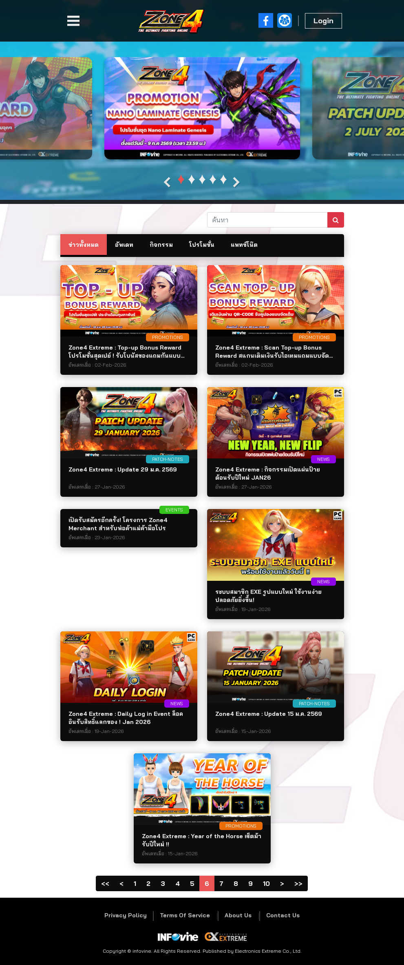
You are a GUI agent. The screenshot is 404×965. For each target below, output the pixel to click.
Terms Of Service (185, 915)
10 (266, 883)
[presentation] (167, 182)
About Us (238, 915)
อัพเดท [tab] (124, 244)
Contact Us (283, 915)
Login (323, 20)
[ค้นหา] (267, 220)
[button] (181, 179)
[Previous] (121, 883)
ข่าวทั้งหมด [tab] (83, 244)
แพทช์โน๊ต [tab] (244, 244)
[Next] (282, 883)
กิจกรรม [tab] (161, 244)
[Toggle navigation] (73, 21)
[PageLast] (298, 883)
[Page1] (105, 883)
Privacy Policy (125, 915)
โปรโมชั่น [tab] (201, 244)
